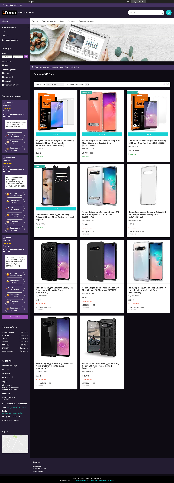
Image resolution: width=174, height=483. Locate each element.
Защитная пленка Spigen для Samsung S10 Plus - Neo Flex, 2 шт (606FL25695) (147, 141)
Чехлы (52, 67)
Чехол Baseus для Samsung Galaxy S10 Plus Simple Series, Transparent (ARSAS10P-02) (147, 214)
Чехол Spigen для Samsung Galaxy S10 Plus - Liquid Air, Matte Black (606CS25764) (54, 290)
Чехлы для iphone (39, 468)
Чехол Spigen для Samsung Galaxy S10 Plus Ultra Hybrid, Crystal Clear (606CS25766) (147, 290)
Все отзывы (15, 317)
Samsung (59, 67)
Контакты (71, 21)
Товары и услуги (48, 21)
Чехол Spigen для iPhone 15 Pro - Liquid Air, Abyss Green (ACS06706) (16, 124)
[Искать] (161, 12)
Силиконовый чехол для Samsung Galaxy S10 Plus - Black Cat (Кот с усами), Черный (55, 217)
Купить (55, 134)
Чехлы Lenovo (38, 471)
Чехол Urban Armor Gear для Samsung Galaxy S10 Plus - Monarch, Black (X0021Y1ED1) (100, 365)
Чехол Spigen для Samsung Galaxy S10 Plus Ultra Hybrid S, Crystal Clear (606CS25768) (100, 214)
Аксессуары (37, 466)
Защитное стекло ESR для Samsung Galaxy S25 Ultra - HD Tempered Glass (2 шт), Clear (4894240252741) (15, 261)
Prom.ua (98, 478)
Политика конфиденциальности (102, 480)
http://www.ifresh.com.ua (16, 407)
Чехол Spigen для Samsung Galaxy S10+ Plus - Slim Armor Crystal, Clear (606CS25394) (101, 142)
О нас (62, 21)
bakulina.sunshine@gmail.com (13, 413)
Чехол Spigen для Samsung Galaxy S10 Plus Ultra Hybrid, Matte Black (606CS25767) (54, 365)
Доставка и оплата (86, 21)
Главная (35, 21)
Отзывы (5, 36)
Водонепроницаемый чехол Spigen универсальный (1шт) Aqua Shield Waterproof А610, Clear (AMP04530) (15, 182)
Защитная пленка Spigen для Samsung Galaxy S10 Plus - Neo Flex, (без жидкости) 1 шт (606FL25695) (55, 142)
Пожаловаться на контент (81, 480)
